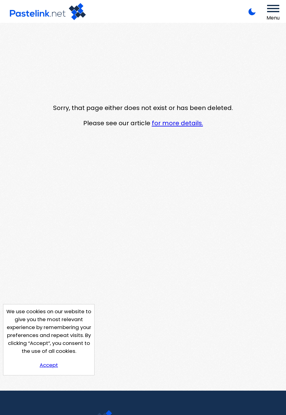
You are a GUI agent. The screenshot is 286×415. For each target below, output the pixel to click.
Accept (49, 365)
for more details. (177, 123)
